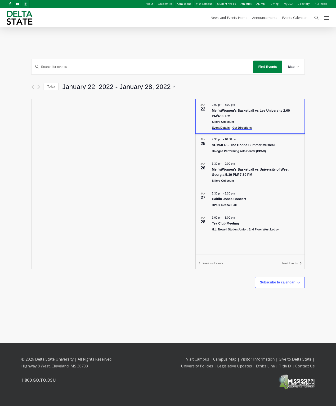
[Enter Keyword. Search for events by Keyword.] (142, 66)
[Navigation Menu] (326, 17)
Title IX (285, 366)
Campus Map (225, 359)
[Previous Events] (32, 87)
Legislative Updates (234, 366)
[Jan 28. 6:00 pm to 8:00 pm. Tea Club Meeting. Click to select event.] (250, 224)
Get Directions (242, 127)
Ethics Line (265, 366)
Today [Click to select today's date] (51, 86)
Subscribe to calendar (277, 282)
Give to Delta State (295, 359)
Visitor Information (258, 359)
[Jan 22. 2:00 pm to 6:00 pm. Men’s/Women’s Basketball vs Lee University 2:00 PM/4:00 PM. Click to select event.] (250, 116)
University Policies (197, 366)
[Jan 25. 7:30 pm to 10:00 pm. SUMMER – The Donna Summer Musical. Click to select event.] (250, 145)
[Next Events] (38, 87)
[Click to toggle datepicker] (118, 87)
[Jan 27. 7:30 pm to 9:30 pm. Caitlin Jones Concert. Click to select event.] (250, 200)
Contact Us (305, 366)
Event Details (221, 127)
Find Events (267, 67)
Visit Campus (197, 359)
